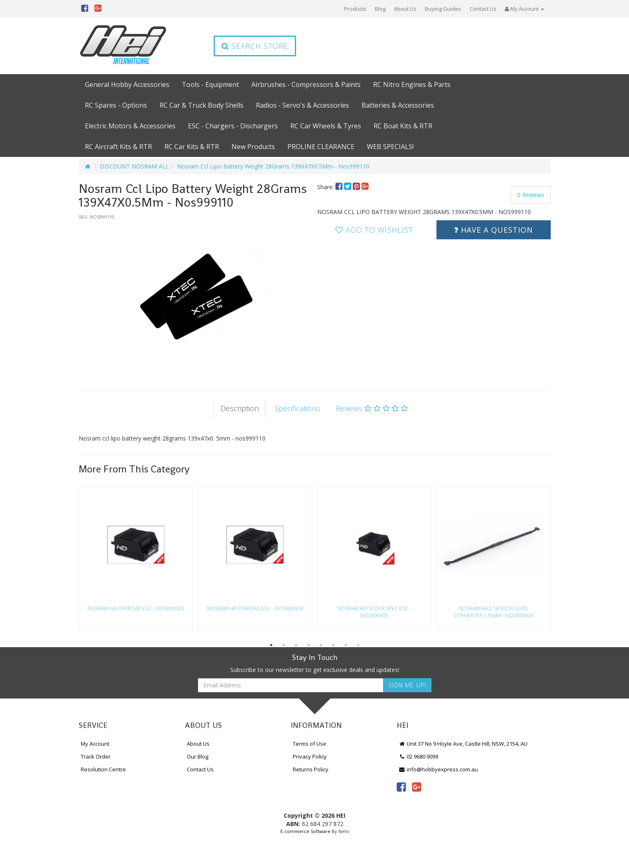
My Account (95, 743)
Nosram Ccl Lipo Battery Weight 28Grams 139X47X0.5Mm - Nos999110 (273, 166)
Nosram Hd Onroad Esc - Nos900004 (255, 608)
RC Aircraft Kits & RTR (118, 146)
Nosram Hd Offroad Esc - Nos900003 (135, 608)
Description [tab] (239, 408)
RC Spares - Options (116, 105)
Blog (380, 8)
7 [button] (346, 645)
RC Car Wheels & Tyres (325, 125)
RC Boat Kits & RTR (403, 125)
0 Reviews (530, 195)
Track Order (96, 756)
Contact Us (483, 8)
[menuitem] (339, 187)
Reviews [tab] (372, 408)
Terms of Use (309, 743)
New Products (253, 146)
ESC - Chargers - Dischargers (233, 125)
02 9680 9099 (419, 756)
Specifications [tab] (297, 408)
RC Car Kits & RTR (191, 146)
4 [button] (308, 645)
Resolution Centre (103, 769)
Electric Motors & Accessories (130, 125)
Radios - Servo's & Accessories (302, 105)
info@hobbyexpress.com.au (438, 769)
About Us (405, 8)
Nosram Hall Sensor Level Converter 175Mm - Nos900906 (493, 612)
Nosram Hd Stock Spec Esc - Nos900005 (374, 612)
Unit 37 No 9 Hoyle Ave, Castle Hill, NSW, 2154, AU (463, 743)
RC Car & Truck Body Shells (201, 105)
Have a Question (493, 230)
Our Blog (197, 756)
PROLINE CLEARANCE (320, 146)
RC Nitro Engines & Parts (412, 84)
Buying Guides (443, 8)
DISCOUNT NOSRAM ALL (134, 166)
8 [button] (358, 645)
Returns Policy (310, 769)
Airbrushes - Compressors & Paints (306, 84)
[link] (401, 786)
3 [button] (296, 645)
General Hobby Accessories (127, 84)
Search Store (255, 46)
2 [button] (284, 645)
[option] (195, 296)
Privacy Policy (310, 756)
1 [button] (271, 645)
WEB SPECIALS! (390, 146)
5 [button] (321, 645)
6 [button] (333, 645)
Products (355, 8)
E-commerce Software (305, 831)
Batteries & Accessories (397, 105)
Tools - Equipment (210, 84)
